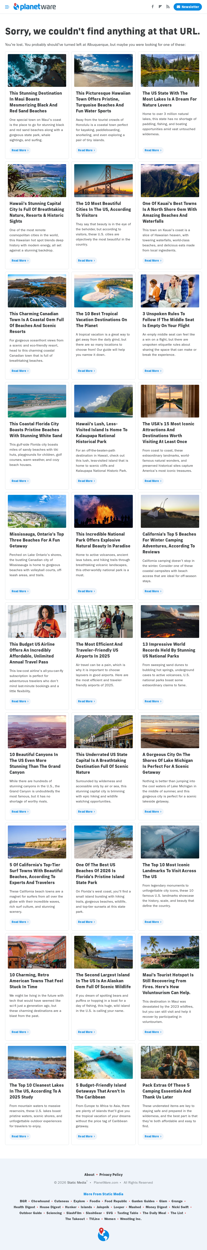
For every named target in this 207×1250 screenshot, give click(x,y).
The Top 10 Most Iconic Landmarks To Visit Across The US (169, 870)
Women (110, 1219)
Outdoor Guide (30, 1213)
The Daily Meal (154, 1213)
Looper (119, 1207)
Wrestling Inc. (131, 1219)
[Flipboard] (160, 8)
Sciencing (54, 1213)
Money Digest (156, 1207)
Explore (79, 1201)
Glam (163, 1201)
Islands (86, 1207)
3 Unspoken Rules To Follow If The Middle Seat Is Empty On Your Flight (168, 319)
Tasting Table (127, 1213)
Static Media (76, 1182)
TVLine (94, 1219)
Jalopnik (103, 1207)
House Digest (50, 1207)
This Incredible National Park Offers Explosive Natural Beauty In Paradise (103, 540)
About (89, 1174)
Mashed (135, 1207)
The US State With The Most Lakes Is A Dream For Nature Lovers (170, 99)
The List (177, 1213)
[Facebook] (153, 8)
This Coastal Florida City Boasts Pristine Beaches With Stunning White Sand (36, 429)
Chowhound (40, 1201)
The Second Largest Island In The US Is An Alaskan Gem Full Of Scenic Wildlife (103, 980)
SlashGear (94, 1213)
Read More (19, 150)
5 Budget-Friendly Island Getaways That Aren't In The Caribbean (101, 1091)
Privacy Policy (111, 1174)
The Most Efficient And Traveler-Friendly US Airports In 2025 (99, 650)
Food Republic (116, 1201)
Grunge (177, 1201)
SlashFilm (73, 1213)
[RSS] (168, 8)
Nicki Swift (180, 1207)
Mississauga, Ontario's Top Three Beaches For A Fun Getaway (37, 540)
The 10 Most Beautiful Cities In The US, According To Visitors (103, 209)
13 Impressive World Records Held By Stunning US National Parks (169, 650)
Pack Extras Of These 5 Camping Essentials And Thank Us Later (167, 1091)
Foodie (95, 1201)
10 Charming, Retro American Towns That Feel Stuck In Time (36, 980)
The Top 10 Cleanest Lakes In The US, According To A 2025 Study (37, 1091)
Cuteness (61, 1201)
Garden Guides (143, 1201)
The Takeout (75, 1219)
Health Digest (24, 1207)
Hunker (70, 1207)
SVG (109, 1213)
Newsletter (188, 7)
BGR (23, 1201)
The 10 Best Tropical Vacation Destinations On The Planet (101, 319)
